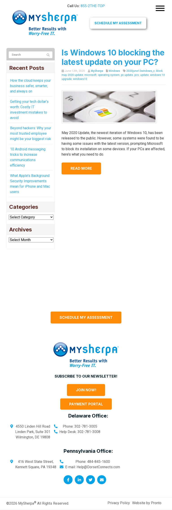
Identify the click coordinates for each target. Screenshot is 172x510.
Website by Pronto (146, 503)
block (159, 71)
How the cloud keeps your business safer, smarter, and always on (30, 85)
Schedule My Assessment (118, 23)
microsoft (90, 75)
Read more (81, 168)
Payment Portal (86, 404)
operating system (109, 75)
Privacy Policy (119, 503)
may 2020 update (72, 75)
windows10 (80, 79)
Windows (114, 71)
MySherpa (97, 71)
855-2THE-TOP (93, 6)
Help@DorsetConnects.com (98, 467)
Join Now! (86, 390)
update (144, 75)
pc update (127, 75)
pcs (136, 75)
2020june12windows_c (140, 71)
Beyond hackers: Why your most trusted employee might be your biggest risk (30, 133)
